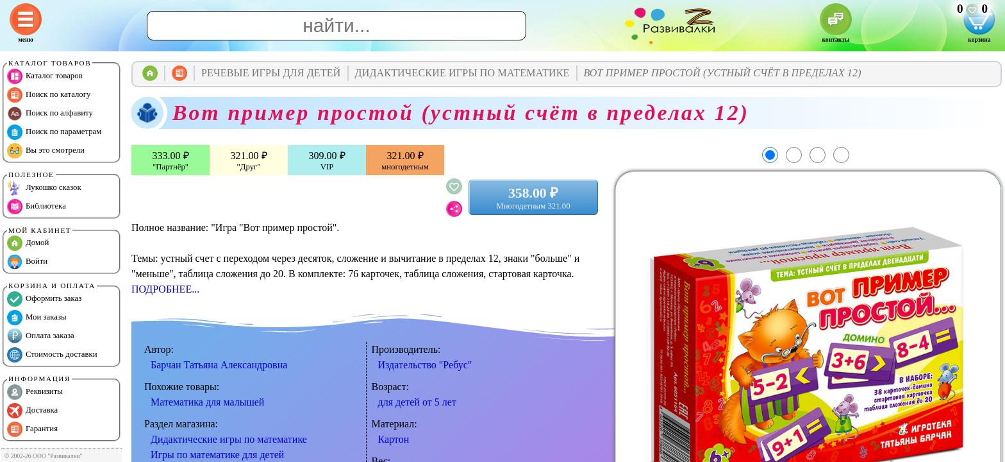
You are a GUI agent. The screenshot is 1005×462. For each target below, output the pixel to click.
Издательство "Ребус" (425, 364)
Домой (28, 243)
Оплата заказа (40, 336)
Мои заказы (37, 317)
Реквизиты (35, 392)
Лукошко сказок (44, 188)
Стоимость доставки (52, 355)
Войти (27, 262)
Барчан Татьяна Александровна (219, 364)
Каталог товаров (45, 76)
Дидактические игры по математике (229, 439)
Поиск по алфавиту (50, 113)
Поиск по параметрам (54, 132)
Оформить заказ (44, 299)
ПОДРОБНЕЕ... (165, 289)
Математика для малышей (207, 402)
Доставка (32, 410)
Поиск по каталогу (48, 95)
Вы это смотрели (46, 150)
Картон (394, 439)
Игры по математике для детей (217, 454)
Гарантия (32, 429)
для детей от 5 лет (417, 402)
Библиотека (36, 206)
